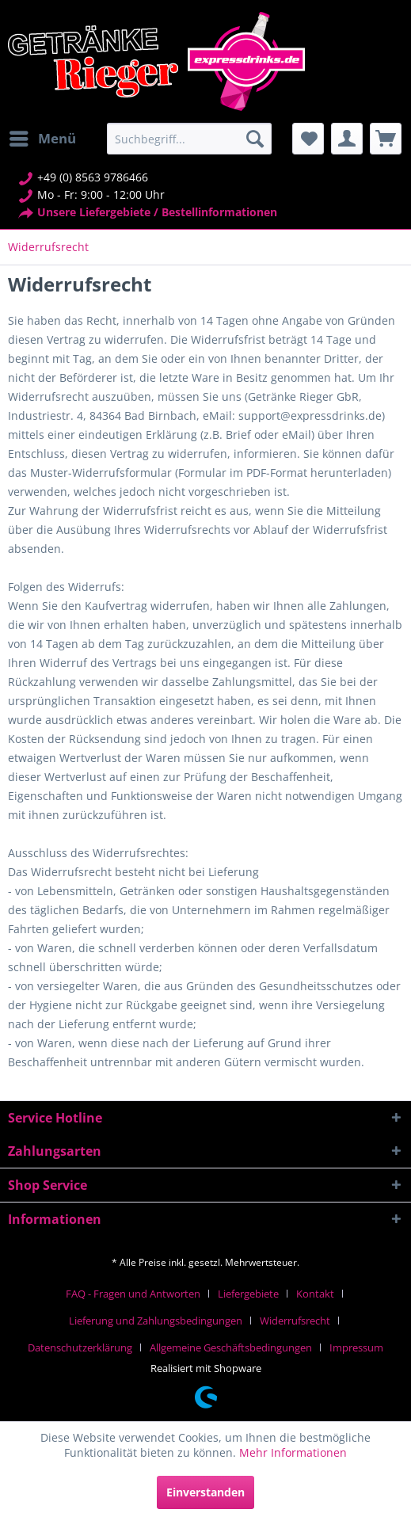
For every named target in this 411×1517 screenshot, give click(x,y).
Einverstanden (205, 1492)
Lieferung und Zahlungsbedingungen (155, 1320)
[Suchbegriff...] (189, 138)
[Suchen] (255, 138)
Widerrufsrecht (295, 1320)
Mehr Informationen (293, 1452)
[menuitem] (42, 138)
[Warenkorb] (385, 138)
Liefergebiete (248, 1293)
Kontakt (315, 1293)
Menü (43, 136)
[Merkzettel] (308, 138)
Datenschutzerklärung (80, 1347)
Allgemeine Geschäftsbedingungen (231, 1347)
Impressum (356, 1347)
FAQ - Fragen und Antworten (133, 1293)
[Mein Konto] (347, 138)
